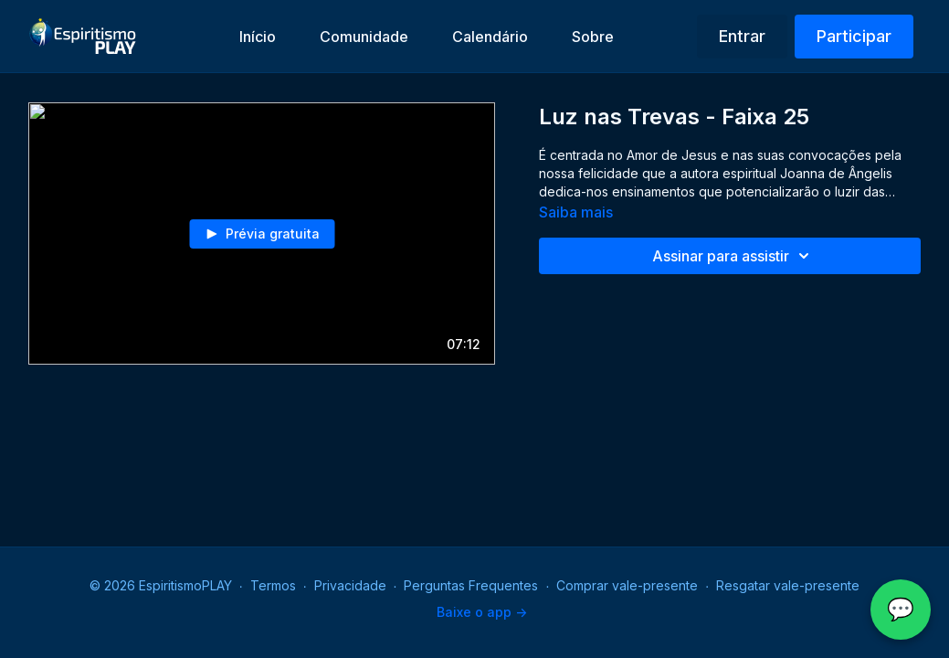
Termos (273, 585)
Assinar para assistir (733, 256)
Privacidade (350, 585)
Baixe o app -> (482, 612)
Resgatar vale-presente (787, 585)
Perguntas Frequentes (471, 585)
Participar (854, 36)
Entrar (742, 36)
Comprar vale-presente (627, 585)
